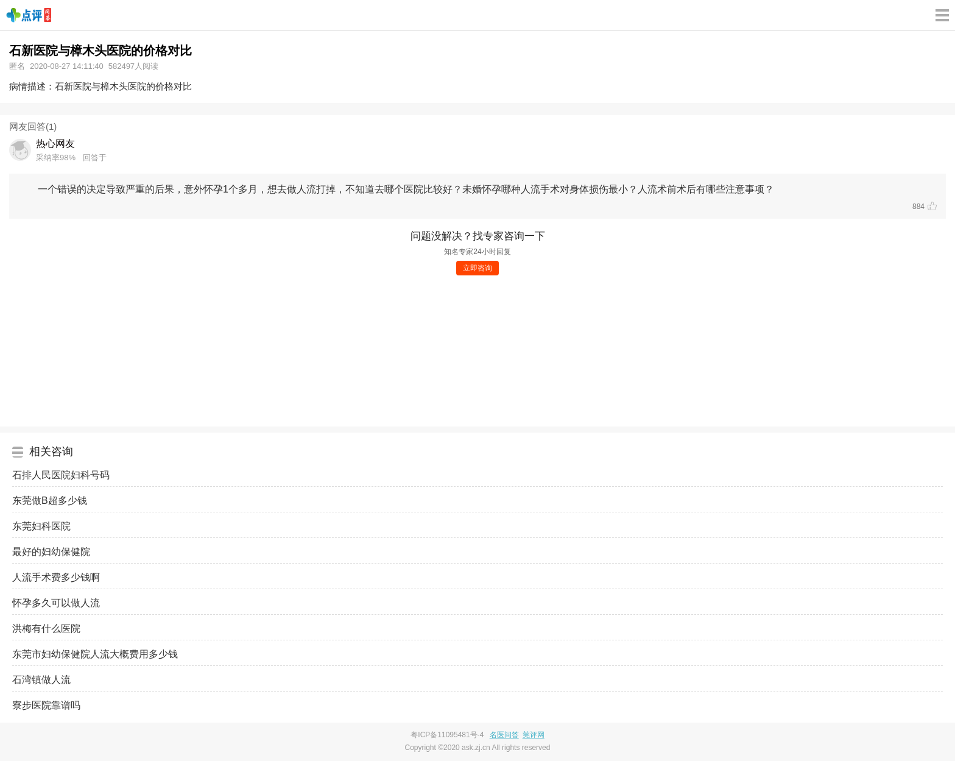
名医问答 (504, 735)
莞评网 (533, 735)
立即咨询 (477, 268)
